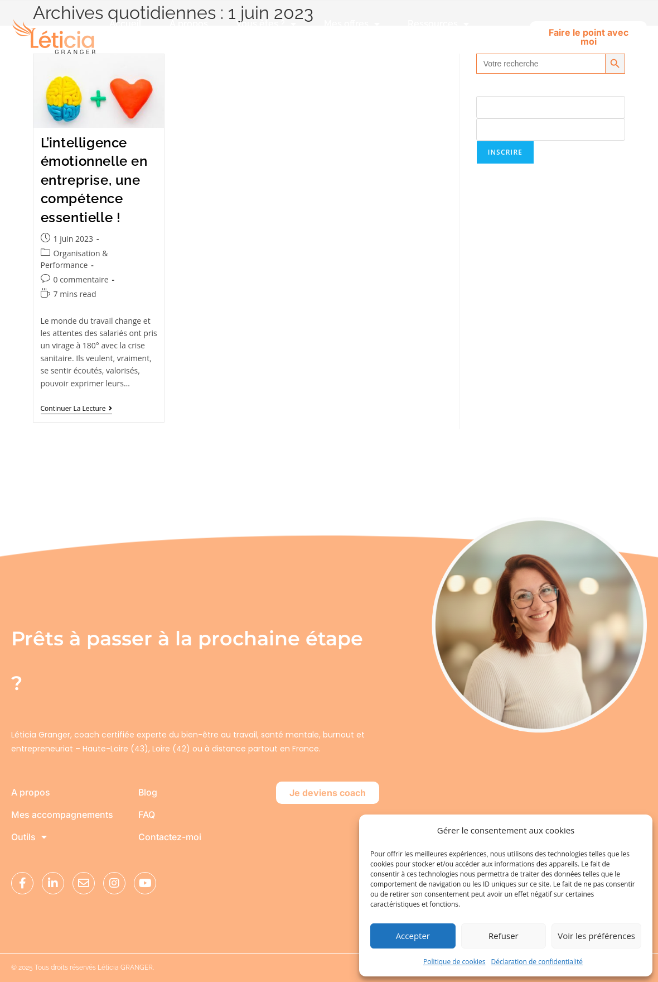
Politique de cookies (454, 961)
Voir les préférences (596, 935)
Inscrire (505, 152)
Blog (148, 792)
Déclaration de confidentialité (537, 961)
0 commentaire (81, 279)
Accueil (125, 23)
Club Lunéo (148, 49)
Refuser (503, 935)
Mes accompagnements (62, 815)
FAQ (146, 815)
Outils (29, 837)
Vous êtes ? (266, 24)
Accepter (413, 935)
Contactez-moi (169, 837)
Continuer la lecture (76, 409)
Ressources (438, 24)
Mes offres (352, 24)
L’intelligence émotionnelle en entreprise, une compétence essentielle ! (94, 180)
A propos (189, 23)
